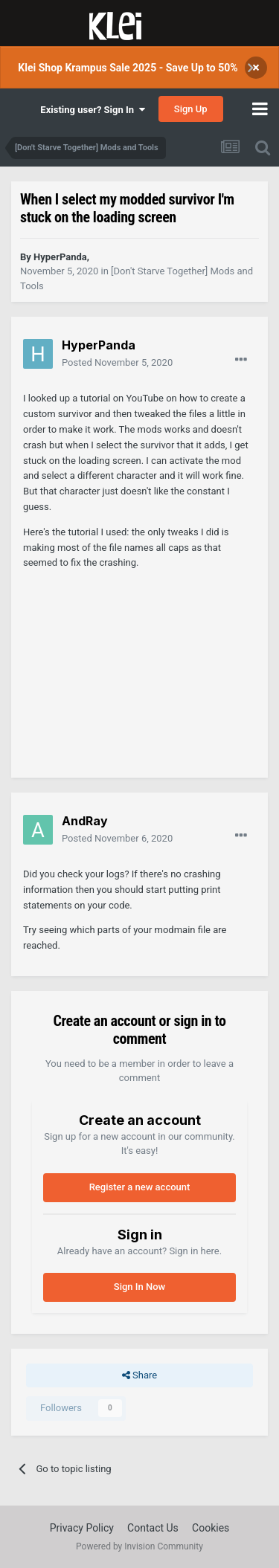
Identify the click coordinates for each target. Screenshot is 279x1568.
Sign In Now (139, 1286)
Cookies (210, 1528)
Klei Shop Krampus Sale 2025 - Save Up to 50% (127, 68)
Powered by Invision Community (139, 1546)
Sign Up (191, 108)
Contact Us (153, 1528)
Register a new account (139, 1187)
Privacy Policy (82, 1528)
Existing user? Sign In (92, 109)
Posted (117, 362)
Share (139, 1375)
